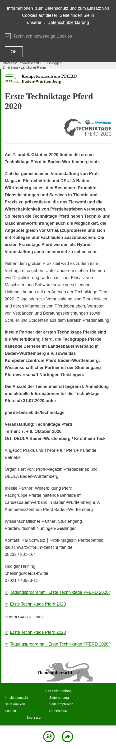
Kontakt (10, 711)
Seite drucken (15, 704)
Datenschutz (58, 711)
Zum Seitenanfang (57, 691)
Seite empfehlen (61, 704)
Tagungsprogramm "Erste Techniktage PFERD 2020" (60, 592)
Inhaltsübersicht (16, 697)
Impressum (35, 717)
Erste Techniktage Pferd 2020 (38, 604)
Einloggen (54, 63)
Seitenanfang (59, 697)
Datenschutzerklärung (68, 22)
